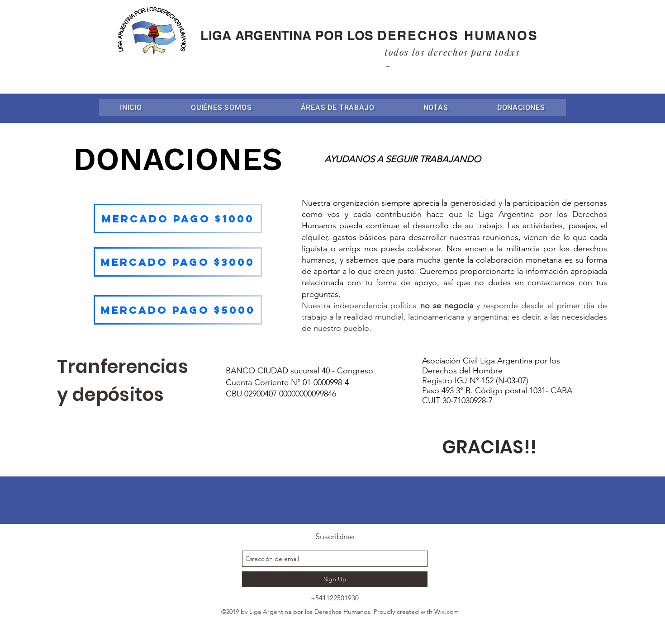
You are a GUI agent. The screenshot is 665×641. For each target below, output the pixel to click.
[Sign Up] (335, 579)
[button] (337, 107)
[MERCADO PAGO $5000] (178, 310)
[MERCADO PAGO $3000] (178, 262)
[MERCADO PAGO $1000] (178, 218)
